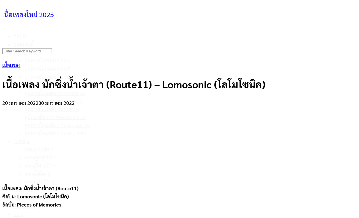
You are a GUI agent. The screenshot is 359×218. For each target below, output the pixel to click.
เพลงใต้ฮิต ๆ (37, 173)
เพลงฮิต (21, 141)
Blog (18, 214)
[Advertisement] (179, 142)
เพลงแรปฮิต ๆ (39, 181)
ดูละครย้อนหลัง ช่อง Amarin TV (57, 125)
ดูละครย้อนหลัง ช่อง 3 (47, 60)
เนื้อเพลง (11, 65)
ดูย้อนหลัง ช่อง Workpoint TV (55, 117)
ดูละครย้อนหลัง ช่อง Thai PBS (55, 133)
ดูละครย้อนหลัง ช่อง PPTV (52, 109)
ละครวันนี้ (23, 44)
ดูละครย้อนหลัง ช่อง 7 (47, 68)
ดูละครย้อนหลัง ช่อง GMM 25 (55, 93)
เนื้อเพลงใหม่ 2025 (28, 14)
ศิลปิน (19, 36)
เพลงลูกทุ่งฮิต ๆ (41, 157)
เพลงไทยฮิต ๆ (39, 149)
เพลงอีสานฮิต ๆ (41, 165)
